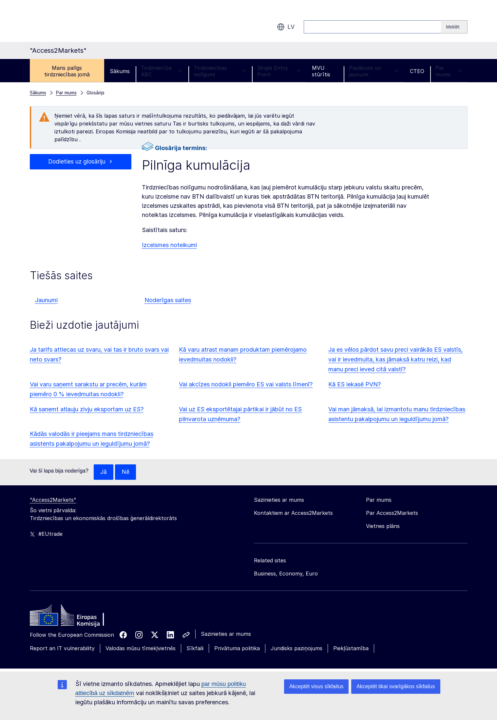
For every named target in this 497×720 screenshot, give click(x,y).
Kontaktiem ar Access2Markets (293, 513)
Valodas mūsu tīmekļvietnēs (140, 648)
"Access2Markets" (53, 500)
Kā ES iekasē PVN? (354, 384)
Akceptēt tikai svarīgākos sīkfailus (395, 686)
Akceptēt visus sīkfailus (316, 686)
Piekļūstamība (351, 648)
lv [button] (286, 27)
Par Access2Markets (392, 513)
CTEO (417, 71)
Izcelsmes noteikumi (169, 245)
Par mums (448, 71)
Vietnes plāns (383, 526)
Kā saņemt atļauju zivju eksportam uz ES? (86, 409)
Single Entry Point (279, 71)
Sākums (120, 71)
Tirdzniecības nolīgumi (220, 71)
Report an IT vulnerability (62, 648)
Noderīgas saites (167, 300)
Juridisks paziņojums (296, 648)
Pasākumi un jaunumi (374, 71)
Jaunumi (46, 300)
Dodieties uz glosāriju (77, 161)
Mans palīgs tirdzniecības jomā (67, 71)
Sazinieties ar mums (226, 634)
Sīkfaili (194, 648)
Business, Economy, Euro (286, 574)
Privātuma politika (237, 648)
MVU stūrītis (321, 71)
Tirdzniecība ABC (161, 71)
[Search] (454, 26)
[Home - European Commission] (77, 617)
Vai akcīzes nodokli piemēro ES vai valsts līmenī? (246, 384)
